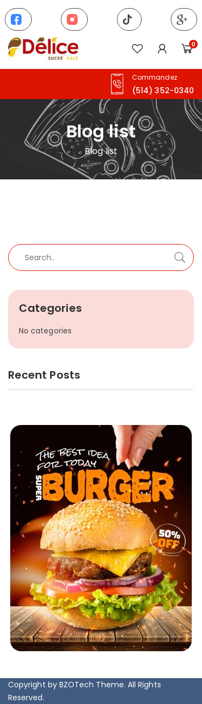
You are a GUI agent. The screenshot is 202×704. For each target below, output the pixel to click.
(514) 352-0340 (163, 90)
